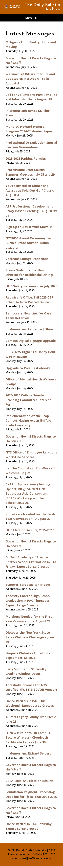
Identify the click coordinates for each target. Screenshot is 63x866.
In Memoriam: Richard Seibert (28, 753)
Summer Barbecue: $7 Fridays (28, 584)
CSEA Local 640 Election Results (29, 781)
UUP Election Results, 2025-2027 (30, 530)
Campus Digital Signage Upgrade (31, 340)
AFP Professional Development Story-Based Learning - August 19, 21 (31, 211)
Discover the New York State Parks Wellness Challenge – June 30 (30, 637)
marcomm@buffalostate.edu (31, 858)
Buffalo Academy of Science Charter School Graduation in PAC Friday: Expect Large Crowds (31, 561)
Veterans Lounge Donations (27, 259)
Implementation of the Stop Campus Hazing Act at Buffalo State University (28, 420)
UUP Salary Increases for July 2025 (31, 286)
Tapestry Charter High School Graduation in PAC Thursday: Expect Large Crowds (28, 600)
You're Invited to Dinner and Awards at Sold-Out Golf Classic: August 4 (30, 190)
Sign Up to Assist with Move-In (29, 227)
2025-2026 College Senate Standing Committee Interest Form (28, 399)
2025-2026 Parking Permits (26, 158)
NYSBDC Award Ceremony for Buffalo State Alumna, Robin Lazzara (28, 242)
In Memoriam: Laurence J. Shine (30, 329)
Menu (29, 18)
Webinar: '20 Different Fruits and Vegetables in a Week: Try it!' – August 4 (30, 78)
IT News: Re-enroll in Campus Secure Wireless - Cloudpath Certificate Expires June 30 (28, 737)
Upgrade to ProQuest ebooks (28, 368)
